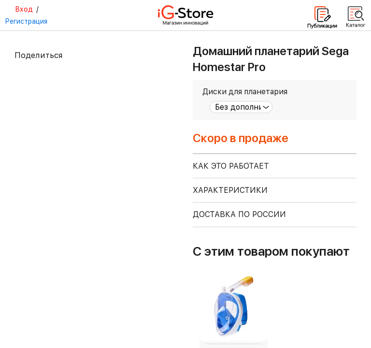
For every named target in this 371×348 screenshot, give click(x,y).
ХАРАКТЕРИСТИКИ (230, 190)
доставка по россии (239, 214)
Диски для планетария (244, 91)
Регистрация (26, 21)
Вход (24, 9)
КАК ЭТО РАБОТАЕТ (231, 166)
